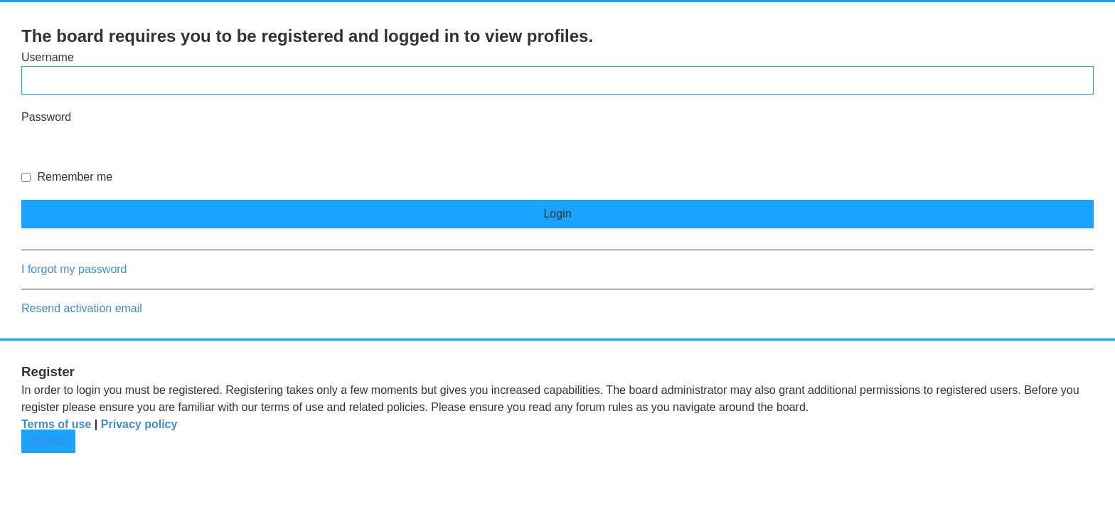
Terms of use (56, 424)
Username (47, 57)
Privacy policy (139, 424)
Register (48, 441)
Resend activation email (81, 308)
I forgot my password (74, 269)
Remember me (66, 177)
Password (46, 117)
